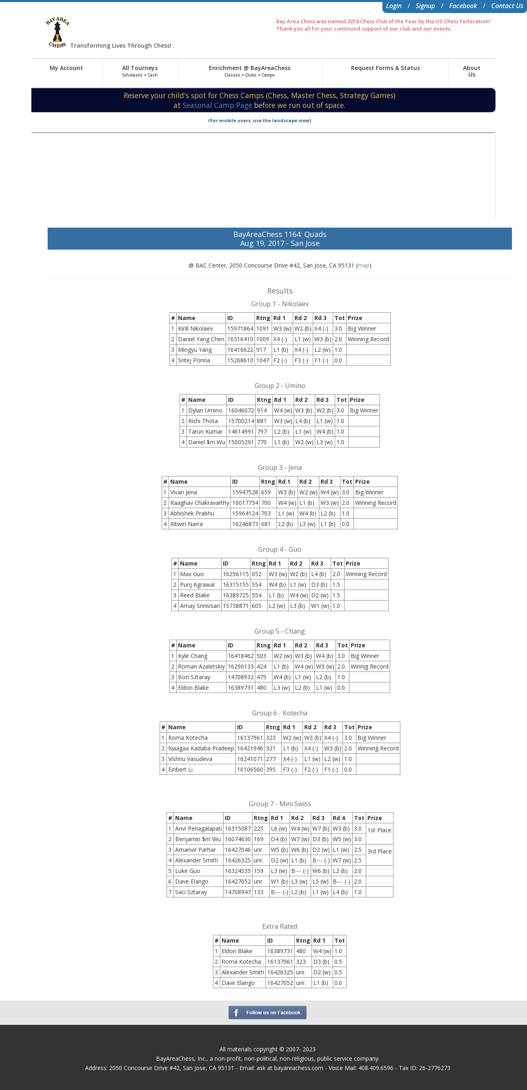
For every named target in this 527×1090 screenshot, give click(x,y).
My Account (66, 68)
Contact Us (507, 5)
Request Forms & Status (385, 68)
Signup (425, 5)
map (363, 265)
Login (394, 5)
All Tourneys (140, 71)
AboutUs (472, 71)
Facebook (463, 5)
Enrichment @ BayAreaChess (249, 71)
